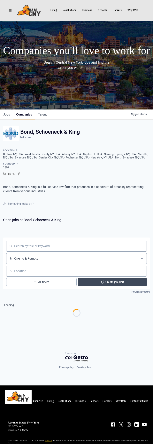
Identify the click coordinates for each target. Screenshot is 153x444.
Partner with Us (139, 401)
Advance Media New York (23, 422)
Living (53, 10)
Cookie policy (84, 367)
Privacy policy (66, 367)
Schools (102, 10)
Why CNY (132, 10)
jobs (6, 114)
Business (87, 10)
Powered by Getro (141, 292)
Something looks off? (18, 203)
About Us (38, 401)
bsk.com (25, 137)
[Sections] (10, 10)
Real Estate (69, 10)
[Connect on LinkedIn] (137, 424)
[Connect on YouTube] (144, 424)
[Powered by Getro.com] (76, 357)
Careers (117, 10)
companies (24, 114)
